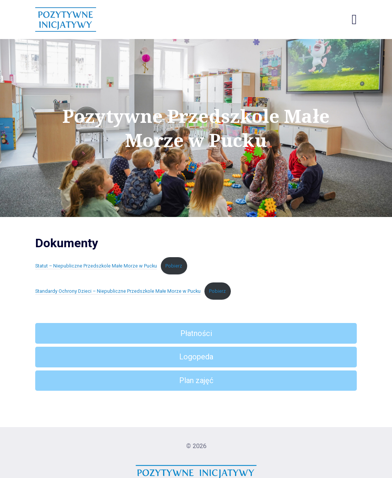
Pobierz (173, 266)
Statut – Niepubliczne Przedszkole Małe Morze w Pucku (96, 266)
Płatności (196, 333)
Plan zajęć (196, 380)
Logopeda (196, 356)
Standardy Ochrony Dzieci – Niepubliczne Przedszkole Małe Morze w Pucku (118, 291)
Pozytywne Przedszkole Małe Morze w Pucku (196, 128)
